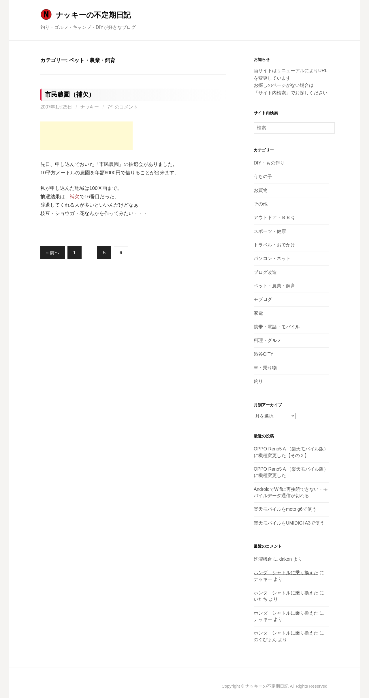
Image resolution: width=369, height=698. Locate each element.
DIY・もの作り (269, 162)
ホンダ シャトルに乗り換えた (286, 572)
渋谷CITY (263, 354)
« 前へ (52, 252)
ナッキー (89, 106)
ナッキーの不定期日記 (93, 15)
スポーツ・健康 (270, 231)
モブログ (263, 299)
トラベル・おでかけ (274, 244)
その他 (261, 203)
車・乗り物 (265, 367)
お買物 (261, 190)
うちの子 (263, 176)
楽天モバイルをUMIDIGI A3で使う (289, 523)
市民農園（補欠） (70, 94)
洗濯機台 (263, 559)
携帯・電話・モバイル (277, 326)
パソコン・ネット (272, 258)
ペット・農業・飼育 (274, 285)
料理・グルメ (267, 340)
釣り (258, 381)
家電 (258, 313)
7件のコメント (123, 106)
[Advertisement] (86, 135)
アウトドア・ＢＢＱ (274, 217)
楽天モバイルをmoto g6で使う (285, 509)
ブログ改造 (265, 272)
